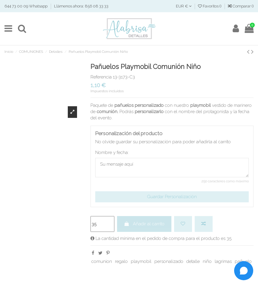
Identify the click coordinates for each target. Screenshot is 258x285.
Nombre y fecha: (112, 152)
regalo (121, 261)
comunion (101, 261)
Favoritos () (210, 6)
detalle (193, 261)
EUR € (183, 6)
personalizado (168, 261)
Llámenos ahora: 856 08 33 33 (81, 6)
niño (207, 261)
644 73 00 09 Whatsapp (26, 6)
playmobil (141, 261)
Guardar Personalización (172, 196)
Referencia (101, 77)
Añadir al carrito (144, 224)
